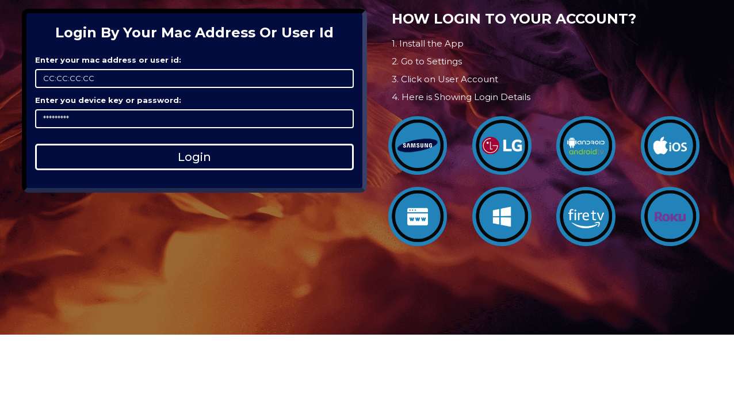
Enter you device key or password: (108, 100)
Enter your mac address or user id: (108, 59)
